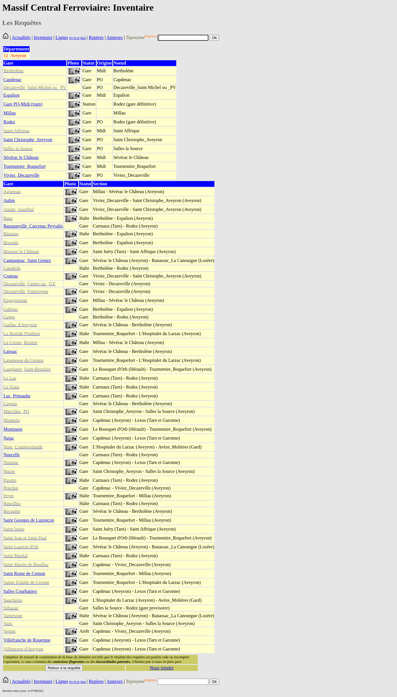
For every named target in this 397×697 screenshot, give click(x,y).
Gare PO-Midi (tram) (22, 104)
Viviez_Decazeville (21, 175)
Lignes (61, 37)
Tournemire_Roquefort (24, 166)
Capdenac (12, 79)
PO (71, 38)
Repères (96, 37)
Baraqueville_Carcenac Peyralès (33, 226)
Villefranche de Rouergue (27, 640)
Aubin (9, 200)
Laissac (10, 351)
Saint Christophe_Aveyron (27, 139)
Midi (83, 38)
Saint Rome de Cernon (24, 573)
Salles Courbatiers (20, 591)
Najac (8, 438)
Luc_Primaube (16, 395)
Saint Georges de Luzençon (28, 520)
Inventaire (43, 37)
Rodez (9, 121)
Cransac (10, 275)
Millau (9, 112)
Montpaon (12, 429)
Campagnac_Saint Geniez (27, 260)
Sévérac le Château (21, 157)
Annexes (114, 37)
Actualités (21, 37)
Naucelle (11, 454)
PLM (76, 38)
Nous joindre (162, 667)
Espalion (11, 95)
